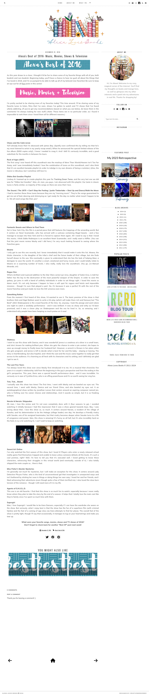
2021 (122, 220)
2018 (121, 228)
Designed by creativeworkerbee (133, 693)
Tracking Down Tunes (63, 179)
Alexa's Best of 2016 (59, 530)
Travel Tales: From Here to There (122, 355)
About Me (71, 3)
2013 (121, 242)
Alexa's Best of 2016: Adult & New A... (53, 571)
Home (60, 3)
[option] (23, 564)
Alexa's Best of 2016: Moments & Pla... (83, 571)
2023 (122, 214)
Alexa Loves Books (10, 693)
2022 (122, 217)
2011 (121, 248)
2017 (121, 231)
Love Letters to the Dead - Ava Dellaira (122, 287)
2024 (122, 211)
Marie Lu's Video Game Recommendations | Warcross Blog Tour (122, 320)
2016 (121, 234)
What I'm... (84, 3)
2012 (121, 245)
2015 (121, 237)
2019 (121, 225)
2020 (121, 223)
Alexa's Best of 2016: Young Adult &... (23, 571)
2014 (121, 239)
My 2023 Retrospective (121, 158)
